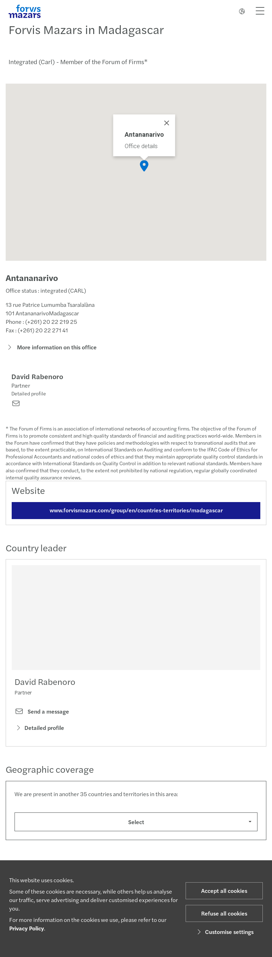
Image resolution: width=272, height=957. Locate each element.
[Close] (166, 122)
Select (136, 823)
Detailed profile (28, 395)
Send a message (42, 713)
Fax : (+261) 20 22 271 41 (37, 332)
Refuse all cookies (224, 913)
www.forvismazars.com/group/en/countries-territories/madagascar (136, 511)
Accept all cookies (224, 890)
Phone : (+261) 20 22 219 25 (41, 323)
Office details (141, 146)
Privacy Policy (26, 928)
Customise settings (224, 932)
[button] (144, 165)
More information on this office (51, 349)
